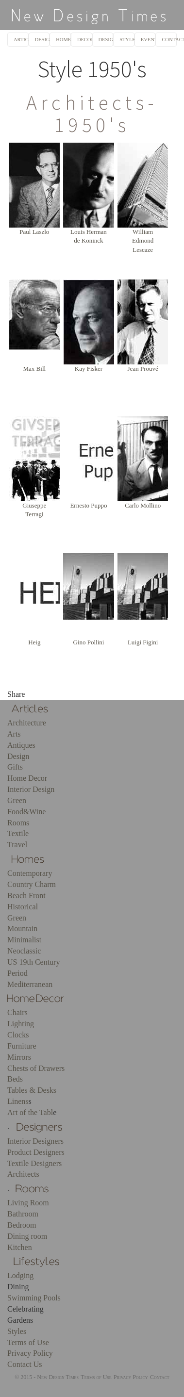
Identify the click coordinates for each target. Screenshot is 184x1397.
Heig (34, 642)
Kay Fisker (88, 368)
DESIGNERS (42, 39)
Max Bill (34, 368)
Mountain (22, 928)
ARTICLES (21, 39)
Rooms (18, 823)
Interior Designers (35, 1141)
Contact (159, 1377)
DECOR (84, 39)
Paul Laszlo (34, 231)
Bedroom (21, 1225)
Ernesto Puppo (88, 505)
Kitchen (19, 1247)
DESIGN (106, 39)
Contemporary (29, 873)
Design (18, 756)
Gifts (15, 767)
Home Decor (27, 778)
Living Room (28, 1203)
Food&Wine (26, 811)
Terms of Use (28, 1342)
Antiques (21, 745)
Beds (15, 1079)
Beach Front (26, 895)
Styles (16, 1331)
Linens (18, 1101)
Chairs (17, 1012)
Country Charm (31, 884)
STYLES (126, 39)
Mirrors (19, 1057)
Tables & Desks (31, 1090)
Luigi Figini (143, 642)
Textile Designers (34, 1163)
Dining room (27, 1236)
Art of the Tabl (30, 1112)
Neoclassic (24, 951)
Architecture (26, 723)
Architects (23, 1174)
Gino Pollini (88, 642)
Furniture (21, 1046)
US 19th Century (33, 962)
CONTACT (169, 39)
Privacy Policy (30, 1353)
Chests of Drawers (36, 1068)
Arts (14, 734)
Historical (22, 907)
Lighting (20, 1023)
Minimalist (24, 940)
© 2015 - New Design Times (47, 1377)
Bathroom (22, 1214)
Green (16, 800)
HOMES (63, 39)
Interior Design (30, 789)
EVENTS (148, 39)
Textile (18, 833)
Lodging (20, 1275)
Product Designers (36, 1152)
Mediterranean (29, 984)
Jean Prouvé (143, 368)
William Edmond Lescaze (142, 240)
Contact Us (24, 1364)
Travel (17, 844)
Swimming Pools (34, 1298)
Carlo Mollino (143, 505)
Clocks (18, 1035)
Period (17, 973)
